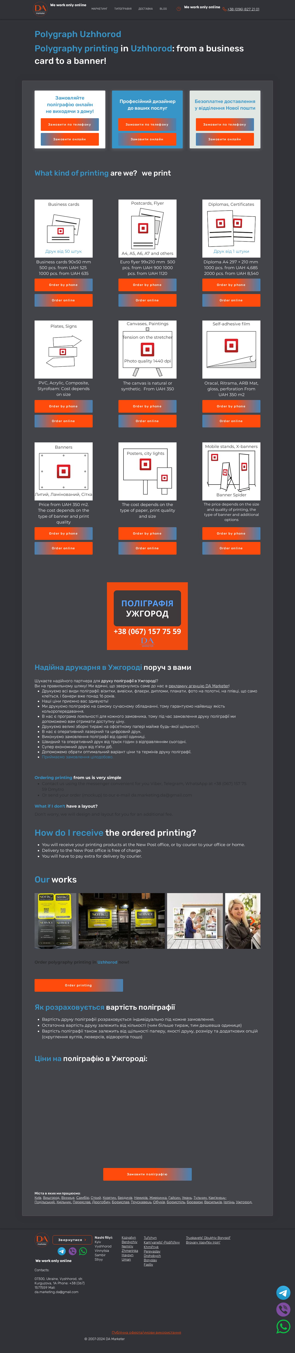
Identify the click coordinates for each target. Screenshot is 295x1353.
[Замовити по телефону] (70, 124)
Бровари (195, 1202)
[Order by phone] (64, 285)
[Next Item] (252, 921)
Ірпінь (229, 1202)
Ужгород (244, 1202)
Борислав (120, 1202)
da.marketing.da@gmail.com (161, 795)
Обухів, (159, 1202)
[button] (70, 139)
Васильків (213, 1202)
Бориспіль (176, 1202)
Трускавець (141, 1202)
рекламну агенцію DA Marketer (199, 685)
